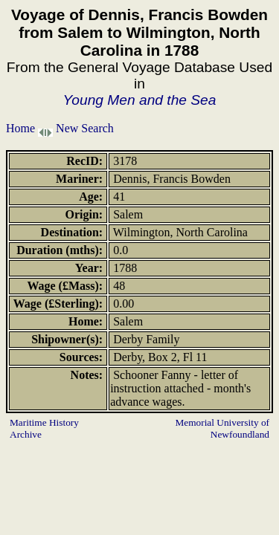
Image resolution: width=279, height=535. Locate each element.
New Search (85, 128)
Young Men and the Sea (140, 100)
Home (20, 128)
